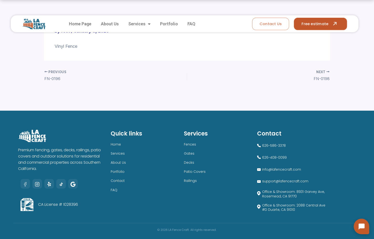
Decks (189, 162)
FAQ (191, 23)
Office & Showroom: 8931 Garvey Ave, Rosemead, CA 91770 (293, 193)
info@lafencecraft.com (281, 169)
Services (118, 153)
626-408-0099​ (274, 157)
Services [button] (139, 23)
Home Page (80, 23)
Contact (118, 180)
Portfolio (169, 23)
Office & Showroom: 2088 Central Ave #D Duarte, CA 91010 (293, 207)
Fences (190, 144)
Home (116, 144)
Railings (190, 180)
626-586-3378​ (274, 145)
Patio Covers (195, 171)
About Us (110, 23)
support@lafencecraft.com (285, 181)
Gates (189, 153)
